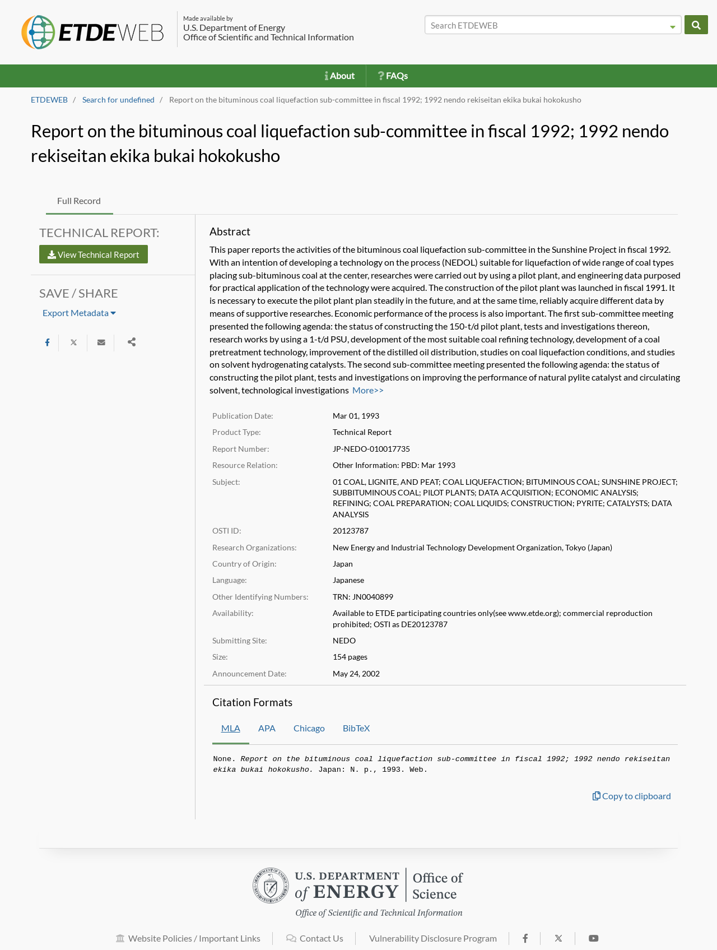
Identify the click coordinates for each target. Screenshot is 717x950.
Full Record (79, 200)
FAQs (393, 75)
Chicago (309, 727)
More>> (368, 389)
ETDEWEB (49, 99)
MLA (230, 727)
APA (267, 727)
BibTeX (356, 727)
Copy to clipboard (632, 795)
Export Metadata (79, 312)
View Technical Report (93, 254)
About (340, 75)
